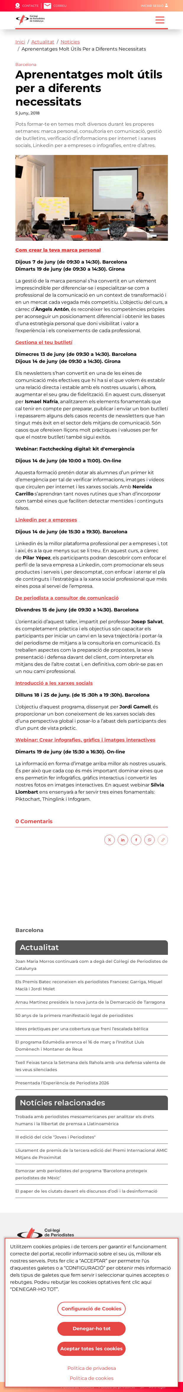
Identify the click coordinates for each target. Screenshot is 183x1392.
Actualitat (42, 42)
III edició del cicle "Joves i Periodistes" (55, 1137)
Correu (60, 6)
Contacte (30, 6)
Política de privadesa (91, 1368)
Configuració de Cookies (91, 1308)
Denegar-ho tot (92, 1328)
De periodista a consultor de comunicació (67, 598)
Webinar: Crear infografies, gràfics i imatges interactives (85, 740)
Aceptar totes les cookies (91, 1348)
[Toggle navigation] (160, 19)
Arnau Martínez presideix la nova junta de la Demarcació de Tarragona (90, 1002)
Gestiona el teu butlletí (43, 342)
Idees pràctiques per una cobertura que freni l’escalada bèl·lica (81, 1028)
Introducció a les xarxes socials (54, 683)
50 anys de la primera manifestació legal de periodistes (74, 1015)
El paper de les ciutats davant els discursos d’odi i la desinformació (86, 1191)
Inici (20, 42)
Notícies (70, 42)
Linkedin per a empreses (46, 520)
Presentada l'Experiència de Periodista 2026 (62, 1083)
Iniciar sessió (152, 6)
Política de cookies (92, 1378)
